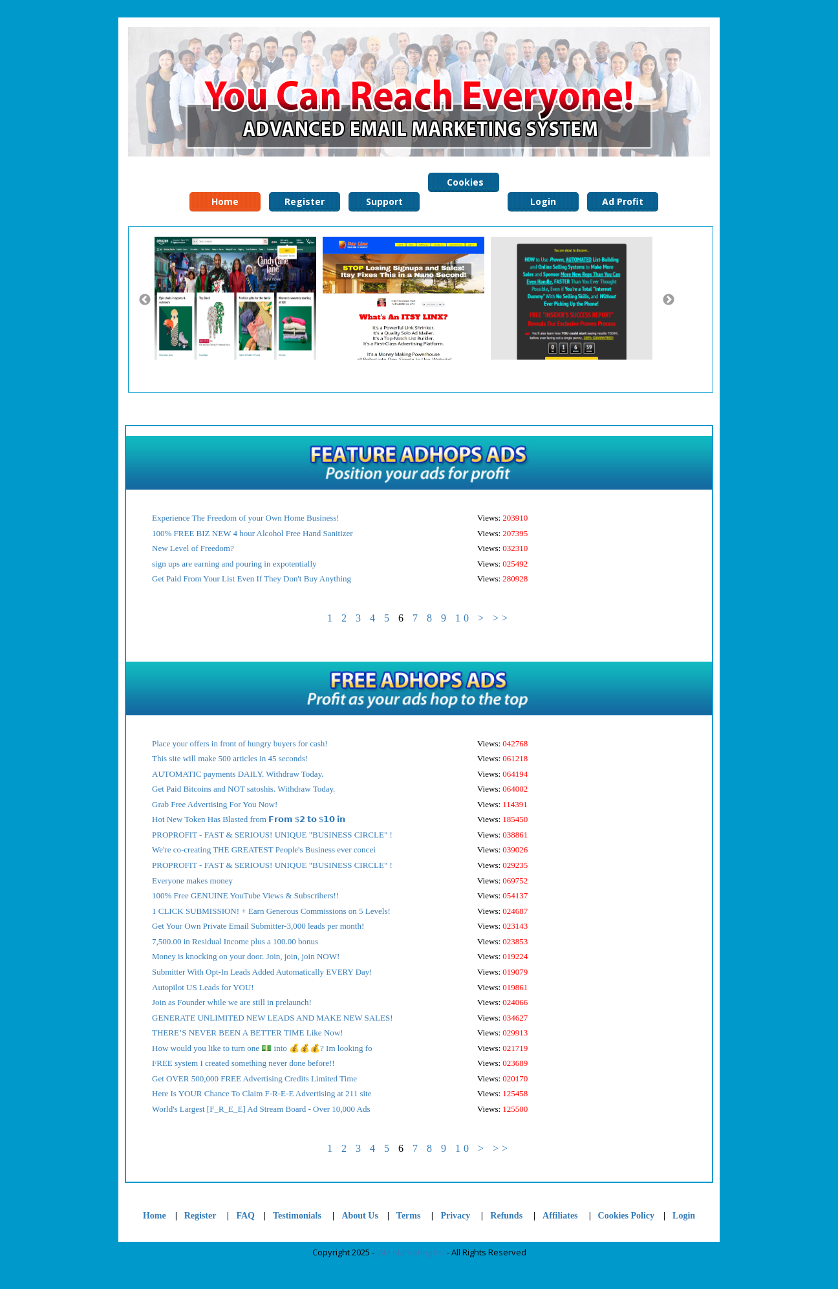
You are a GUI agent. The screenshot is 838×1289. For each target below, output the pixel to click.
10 (463, 617)
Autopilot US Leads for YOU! (203, 987)
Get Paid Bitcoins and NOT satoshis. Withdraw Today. (243, 789)
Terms (408, 1215)
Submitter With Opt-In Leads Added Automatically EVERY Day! (262, 972)
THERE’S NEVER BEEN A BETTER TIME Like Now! (247, 1032)
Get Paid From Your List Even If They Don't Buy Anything (251, 578)
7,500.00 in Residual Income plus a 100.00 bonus (235, 941)
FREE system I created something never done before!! (243, 1063)
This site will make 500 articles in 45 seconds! (230, 758)
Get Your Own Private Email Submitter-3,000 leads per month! (258, 926)
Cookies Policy (464, 184)
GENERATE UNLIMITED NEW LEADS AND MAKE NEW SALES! (272, 1018)
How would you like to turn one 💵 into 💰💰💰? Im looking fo (262, 1048)
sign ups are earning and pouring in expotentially (234, 564)
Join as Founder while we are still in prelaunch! (232, 1002)
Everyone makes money (192, 880)
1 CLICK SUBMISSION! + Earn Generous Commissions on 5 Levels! (271, 911)
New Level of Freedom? (193, 548)
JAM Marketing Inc (410, 1252)
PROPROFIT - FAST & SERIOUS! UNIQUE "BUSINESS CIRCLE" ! (272, 834)
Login (683, 1215)
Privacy (455, 1215)
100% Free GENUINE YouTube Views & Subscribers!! (245, 895)
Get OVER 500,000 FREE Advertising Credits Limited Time (254, 1078)
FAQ (245, 1215)
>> (502, 617)
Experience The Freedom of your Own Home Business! (245, 518)
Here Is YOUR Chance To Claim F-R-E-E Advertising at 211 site (261, 1093)
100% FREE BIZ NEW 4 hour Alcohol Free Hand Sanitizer (252, 533)
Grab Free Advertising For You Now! (214, 804)
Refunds (506, 1215)
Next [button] (668, 300)
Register (200, 1215)
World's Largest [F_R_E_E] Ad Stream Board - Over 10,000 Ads (261, 1109)
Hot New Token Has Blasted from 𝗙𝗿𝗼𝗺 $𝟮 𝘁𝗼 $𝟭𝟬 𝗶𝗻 (248, 819)
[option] (239, 298)
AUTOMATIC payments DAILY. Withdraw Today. (238, 774)
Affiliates (560, 1215)
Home (154, 1215)
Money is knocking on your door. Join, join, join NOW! (245, 956)
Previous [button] (144, 300)
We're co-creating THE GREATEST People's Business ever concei (264, 849)
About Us (359, 1215)
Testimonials (298, 1215)
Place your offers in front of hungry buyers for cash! (240, 743)
